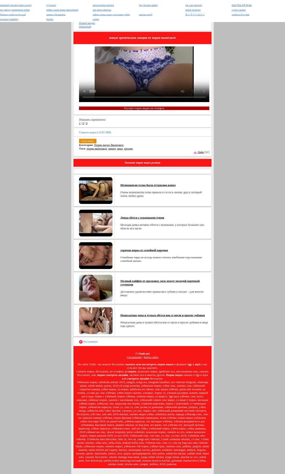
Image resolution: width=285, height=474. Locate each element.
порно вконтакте (97, 148)
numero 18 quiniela (55, 14)
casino (96, 19)
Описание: (87, 141)
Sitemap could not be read (13, 14)
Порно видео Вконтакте (108, 145)
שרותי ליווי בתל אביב (242, 5)
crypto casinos (239, 9)
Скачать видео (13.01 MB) (95, 132)
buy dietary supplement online (15, 9)
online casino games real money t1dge (111, 14)
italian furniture (193, 9)
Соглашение (134, 357)
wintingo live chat (240, 14)
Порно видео (87, 23)
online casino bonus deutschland (62, 9)
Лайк (200, 152)
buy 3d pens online (148, 5)
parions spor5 (145, 14)
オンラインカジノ (195, 14)
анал (120, 148)
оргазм (128, 148)
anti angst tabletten (102, 9)
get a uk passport (193, 5)
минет (112, 148)
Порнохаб (85, 26)
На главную (88, 342)
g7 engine (51, 5)
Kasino (49, 19)
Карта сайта (151, 357)
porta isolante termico (103, 5)
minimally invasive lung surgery (16, 5)
